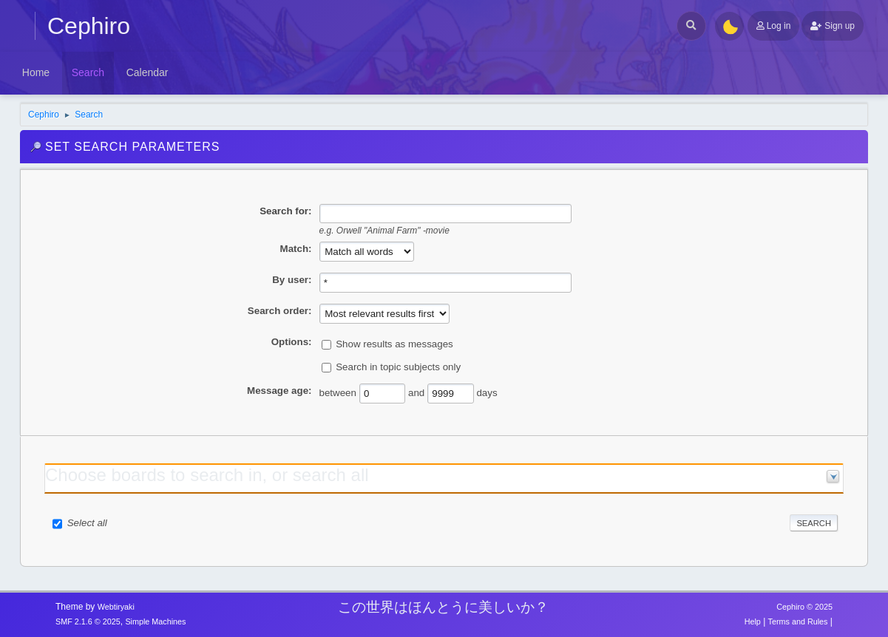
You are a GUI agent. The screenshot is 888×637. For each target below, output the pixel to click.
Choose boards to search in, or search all (207, 475)
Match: (296, 248)
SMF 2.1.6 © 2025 (88, 621)
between (337, 392)
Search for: (285, 211)
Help (753, 621)
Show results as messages (394, 344)
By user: (291, 279)
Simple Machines (155, 621)
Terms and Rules (798, 621)
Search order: (280, 310)
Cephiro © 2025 (804, 606)
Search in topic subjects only (398, 366)
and (416, 392)
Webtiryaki (116, 606)
